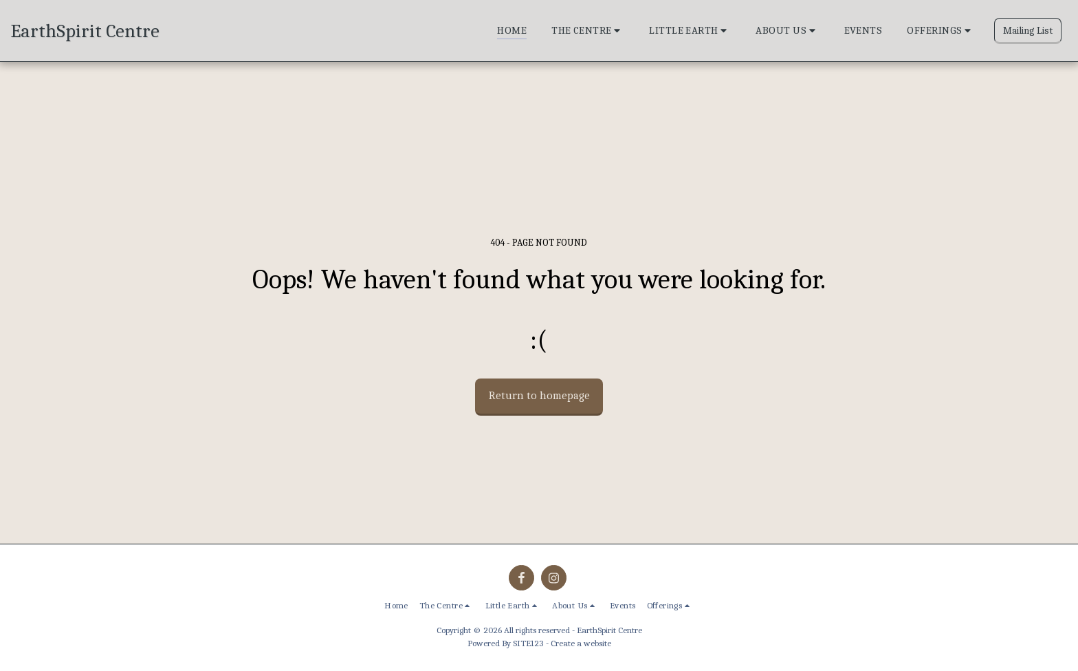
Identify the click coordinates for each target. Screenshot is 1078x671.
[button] (587, 31)
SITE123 (528, 643)
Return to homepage (539, 395)
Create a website (581, 643)
